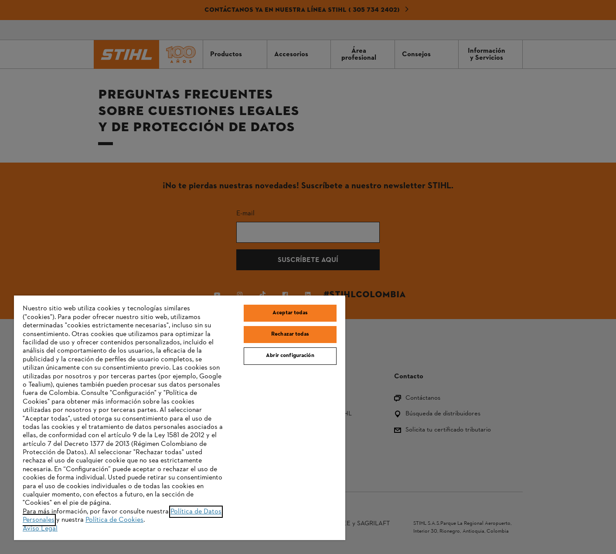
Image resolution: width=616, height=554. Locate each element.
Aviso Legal (40, 529)
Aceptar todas (290, 313)
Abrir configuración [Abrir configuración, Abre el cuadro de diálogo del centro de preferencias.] (290, 356)
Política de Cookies (114, 520)
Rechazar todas (290, 334)
